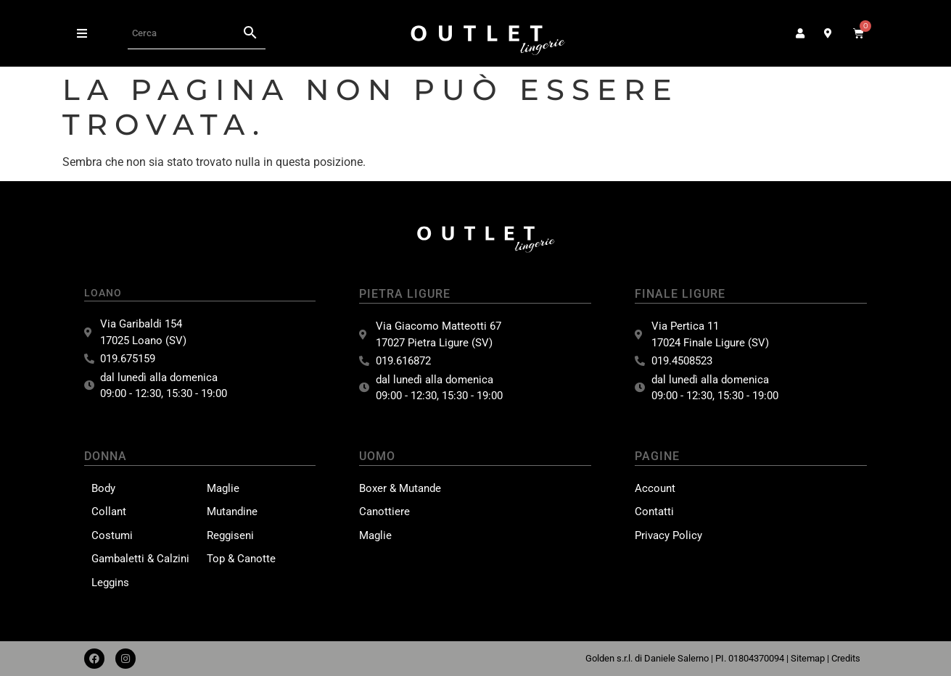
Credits (845, 658)
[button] (82, 33)
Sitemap (808, 658)
